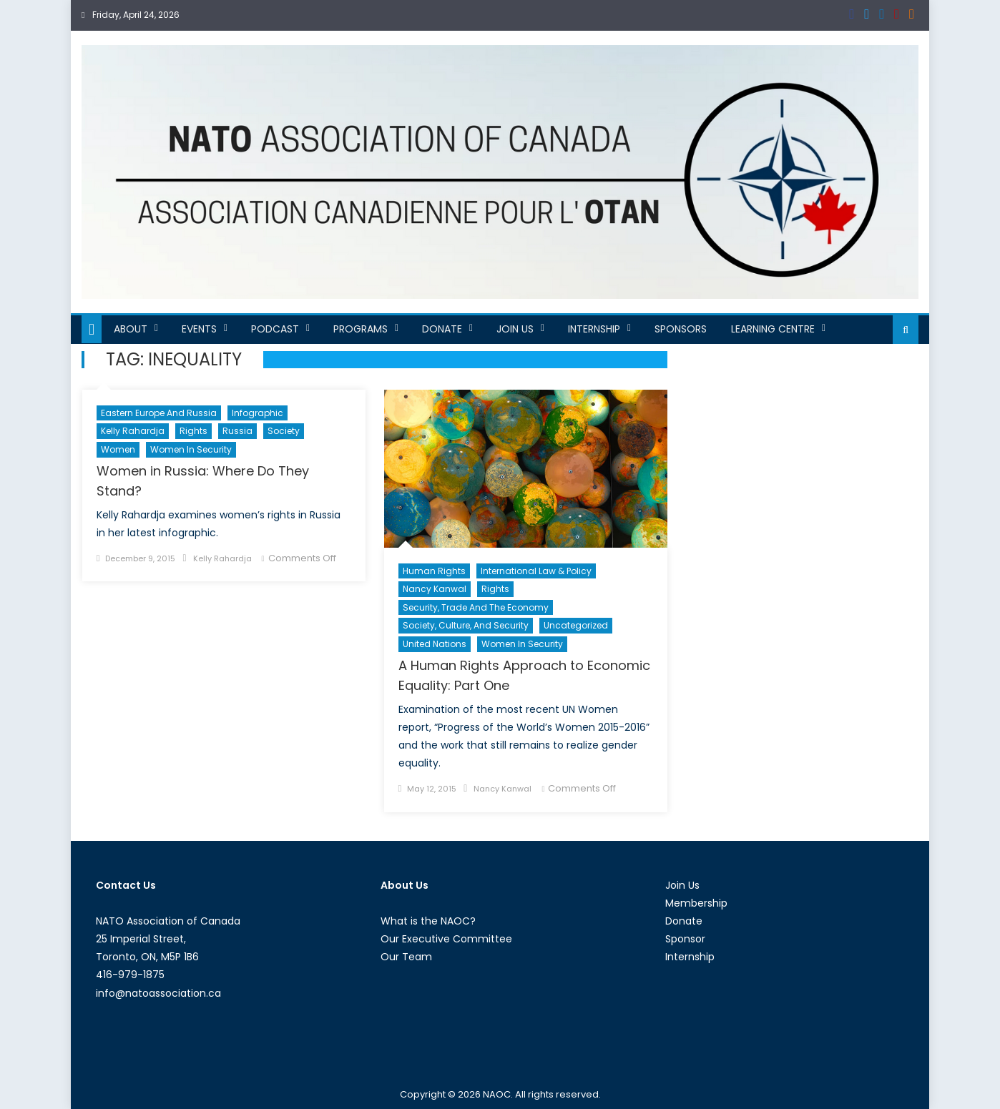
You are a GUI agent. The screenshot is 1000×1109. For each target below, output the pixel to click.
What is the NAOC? (428, 921)
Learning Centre (773, 329)
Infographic (257, 413)
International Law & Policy (536, 571)
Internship (594, 329)
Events (199, 329)
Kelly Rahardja (133, 431)
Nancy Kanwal (434, 589)
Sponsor (685, 939)
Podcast (275, 329)
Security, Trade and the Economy (476, 607)
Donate (442, 329)
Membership (696, 903)
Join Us (515, 329)
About (130, 329)
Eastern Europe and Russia (159, 413)
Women (118, 449)
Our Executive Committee (446, 939)
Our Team (406, 957)
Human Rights (434, 571)
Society (284, 431)
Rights (193, 431)
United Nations (434, 644)
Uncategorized (576, 625)
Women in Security (191, 449)
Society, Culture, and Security (466, 625)
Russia (237, 431)
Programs (360, 329)
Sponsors (681, 329)
